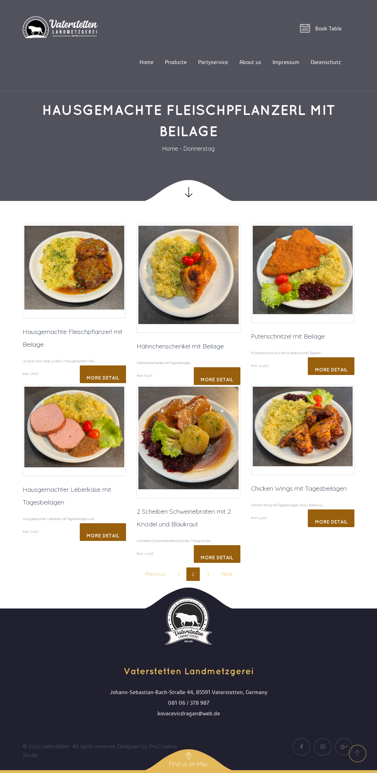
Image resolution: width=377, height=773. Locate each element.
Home (170, 148)
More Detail (102, 378)
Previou (155, 574)
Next (226, 574)
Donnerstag (199, 148)
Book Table (321, 28)
